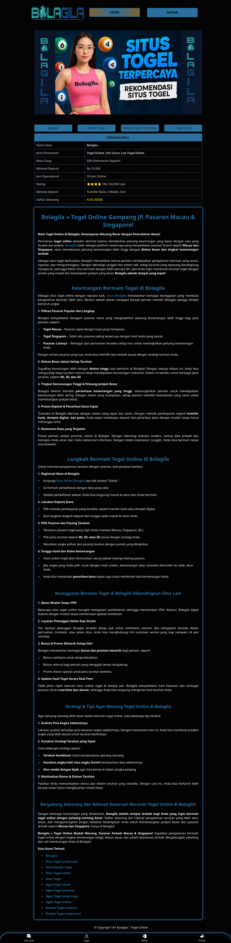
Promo (202, 938)
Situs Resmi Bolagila (70, 481)
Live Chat (28, 938)
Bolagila (92, 145)
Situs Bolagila (117, 296)
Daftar (144, 938)
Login (86, 938)
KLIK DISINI (95, 200)
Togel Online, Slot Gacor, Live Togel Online (115, 153)
